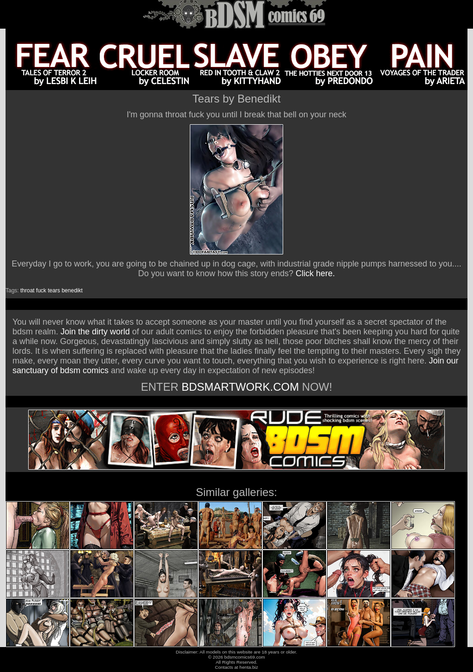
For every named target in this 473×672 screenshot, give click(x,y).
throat (27, 290)
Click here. (315, 273)
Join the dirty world (95, 331)
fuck (41, 290)
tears (54, 290)
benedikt (71, 290)
